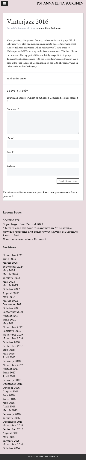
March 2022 (10, 300)
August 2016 (10, 391)
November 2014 (13, 444)
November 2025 (13, 255)
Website (11, 166)
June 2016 (9, 399)
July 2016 (9, 395)
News (23, 78)
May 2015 (9, 437)
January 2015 (11, 440)
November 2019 (13, 334)
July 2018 (9, 349)
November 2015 (13, 425)
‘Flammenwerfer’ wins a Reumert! (24, 239)
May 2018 (9, 353)
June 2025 (9, 259)
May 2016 (9, 402)
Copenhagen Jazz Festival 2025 (23, 224)
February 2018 (12, 361)
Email (11, 152)
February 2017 (11, 380)
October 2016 (11, 387)
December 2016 (12, 383)
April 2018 (9, 357)
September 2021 (13, 312)
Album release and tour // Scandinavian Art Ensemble (37, 228)
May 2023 (9, 281)
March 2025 (10, 262)
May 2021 (9, 323)
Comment (13, 109)
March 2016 (10, 410)
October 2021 (11, 308)
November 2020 (13, 327)
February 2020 (12, 331)
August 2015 (10, 433)
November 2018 (13, 338)
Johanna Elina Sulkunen (60, 3)
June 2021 (9, 319)
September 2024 (13, 266)
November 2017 (13, 365)
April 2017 (9, 376)
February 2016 (12, 414)
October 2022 (11, 289)
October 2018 (11, 342)
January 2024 (11, 278)
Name (11, 138)
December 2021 (12, 304)
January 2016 (11, 418)
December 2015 (12, 421)
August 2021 (10, 315)
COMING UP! (11, 220)
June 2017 (9, 372)
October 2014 (11, 448)
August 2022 (11, 293)
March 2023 (10, 285)
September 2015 (13, 429)
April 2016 (9, 406)
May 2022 (9, 297)
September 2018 (13, 346)
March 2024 (10, 274)
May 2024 (9, 270)
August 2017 (10, 368)
